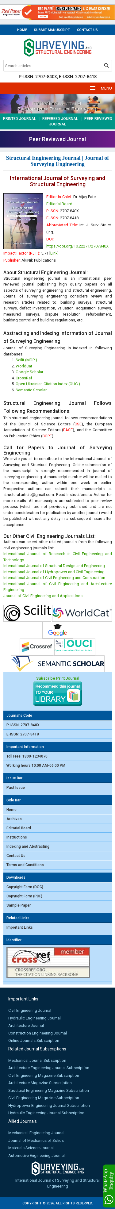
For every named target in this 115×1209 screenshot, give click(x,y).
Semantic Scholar (31, 390)
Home (22, 30)
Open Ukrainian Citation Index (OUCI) (48, 384)
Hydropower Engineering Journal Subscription (49, 1105)
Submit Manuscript (52, 30)
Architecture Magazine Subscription (40, 1082)
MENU (100, 88)
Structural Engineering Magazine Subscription (48, 1090)
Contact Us (87, 30)
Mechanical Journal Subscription (37, 1060)
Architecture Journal (26, 1025)
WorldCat (24, 366)
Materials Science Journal (31, 1148)
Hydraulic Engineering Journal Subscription (46, 1113)
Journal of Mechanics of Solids (36, 1140)
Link (54, 253)
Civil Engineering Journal (29, 1010)
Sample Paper (18, 905)
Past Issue (15, 787)
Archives (14, 819)
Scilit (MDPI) (26, 360)
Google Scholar (29, 372)
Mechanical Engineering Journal (36, 1132)
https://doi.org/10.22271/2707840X (77, 246)
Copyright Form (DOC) (24, 887)
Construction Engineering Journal (37, 1033)
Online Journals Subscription (33, 1040)
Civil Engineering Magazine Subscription (43, 1075)
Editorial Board (59, 204)
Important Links (19, 927)
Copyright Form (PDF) (24, 896)
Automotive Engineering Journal (36, 1155)
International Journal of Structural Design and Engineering (54, 565)
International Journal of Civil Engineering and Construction (54, 577)
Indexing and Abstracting (27, 846)
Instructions (16, 837)
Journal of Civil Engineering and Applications (42, 595)
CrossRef (24, 378)
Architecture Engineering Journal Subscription (48, 1067)
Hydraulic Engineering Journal (34, 1018)
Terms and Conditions (25, 865)
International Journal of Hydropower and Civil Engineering (54, 572)
